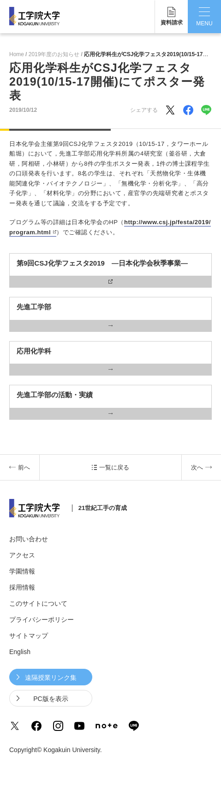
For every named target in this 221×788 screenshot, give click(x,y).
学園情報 (22, 571)
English (19, 651)
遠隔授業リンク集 (51, 677)
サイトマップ (28, 635)
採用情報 (22, 587)
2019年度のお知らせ (54, 54)
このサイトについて (38, 603)
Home (16, 54)
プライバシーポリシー (41, 619)
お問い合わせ (28, 539)
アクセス (22, 555)
